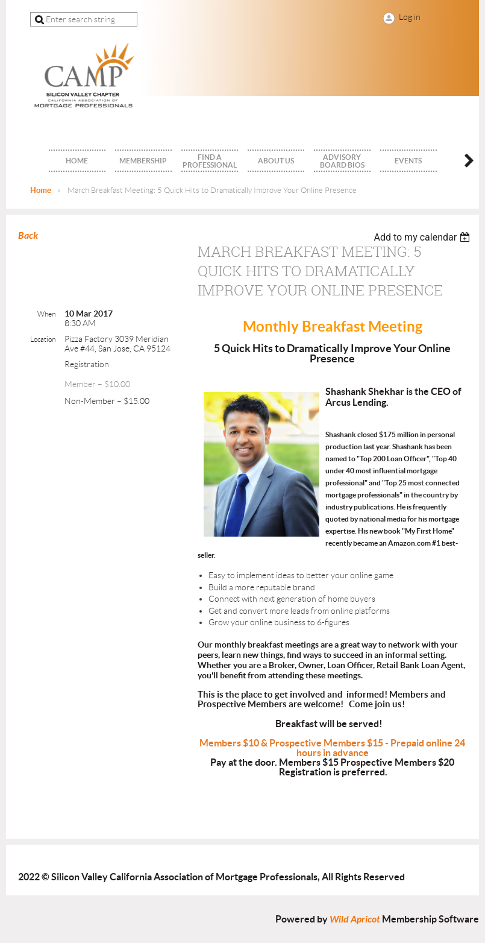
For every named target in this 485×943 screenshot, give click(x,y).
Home (40, 190)
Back (28, 235)
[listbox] (423, 237)
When (46, 314)
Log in (410, 17)
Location (42, 339)
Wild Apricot (355, 919)
